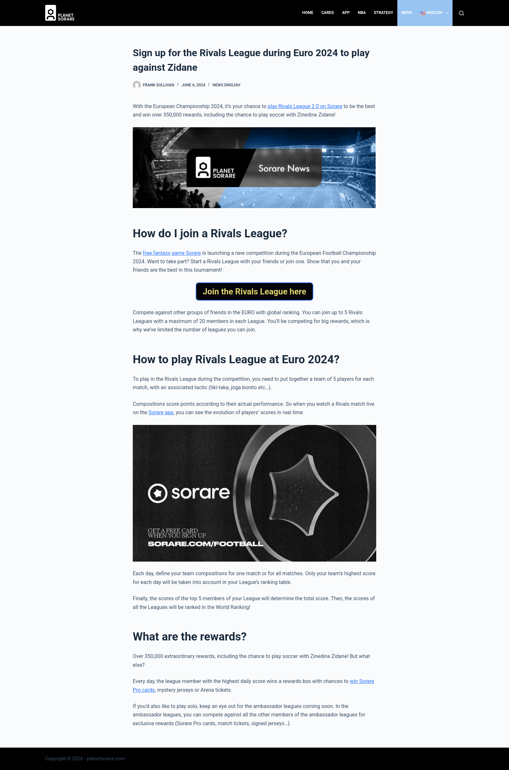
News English (226, 85)
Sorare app (160, 412)
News (406, 12)
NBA (362, 12)
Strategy (383, 12)
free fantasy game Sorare (172, 253)
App (346, 12)
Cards (327, 12)
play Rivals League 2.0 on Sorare (305, 106)
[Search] (461, 13)
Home (307, 12)
